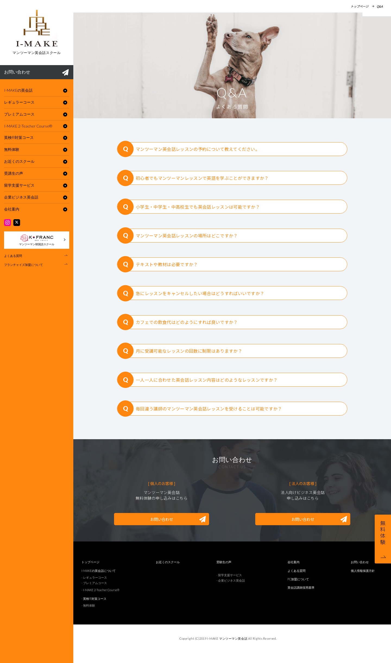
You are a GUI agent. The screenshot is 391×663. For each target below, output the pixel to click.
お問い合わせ (36, 72)
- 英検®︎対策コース (93, 608)
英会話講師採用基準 (301, 597)
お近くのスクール (19, 161)
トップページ (359, 6)
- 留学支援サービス (229, 584)
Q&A (380, 6)
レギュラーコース (19, 102)
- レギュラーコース (94, 587)
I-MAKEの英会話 (18, 90)
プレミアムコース (19, 114)
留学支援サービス (19, 185)
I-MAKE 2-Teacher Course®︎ (28, 126)
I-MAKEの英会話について (98, 580)
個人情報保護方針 (363, 580)
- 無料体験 (88, 615)
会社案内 (11, 209)
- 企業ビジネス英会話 (230, 590)
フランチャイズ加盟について (23, 264)
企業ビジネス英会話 (21, 197)
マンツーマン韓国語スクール (36, 240)
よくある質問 (13, 255)
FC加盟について (298, 589)
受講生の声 (13, 173)
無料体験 (11, 149)
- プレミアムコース (94, 593)
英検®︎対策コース (19, 137)
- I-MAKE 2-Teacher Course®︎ (100, 600)
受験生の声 (223, 572)
